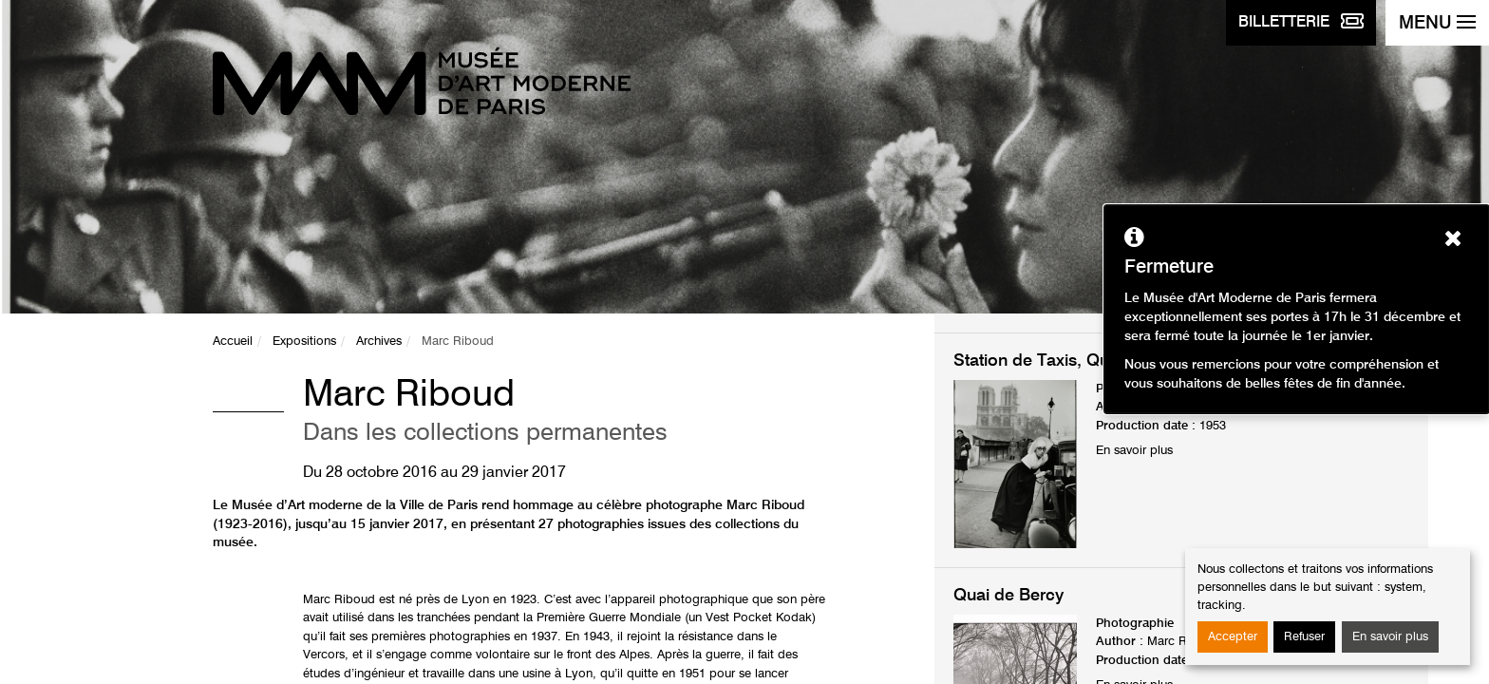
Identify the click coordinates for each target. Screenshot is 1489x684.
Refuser (1304, 637)
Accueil (233, 341)
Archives (379, 341)
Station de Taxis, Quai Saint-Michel (1088, 361)
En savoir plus (1390, 637)
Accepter (1232, 637)
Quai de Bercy (1008, 595)
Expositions (304, 341)
